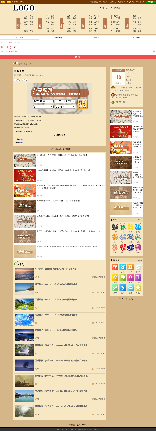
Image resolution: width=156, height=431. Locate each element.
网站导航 (68, 426)
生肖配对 (94, 16)
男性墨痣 (138, 20)
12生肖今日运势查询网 (79, 426)
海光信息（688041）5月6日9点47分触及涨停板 (56, 308)
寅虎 (130, 225)
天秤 (130, 276)
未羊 (138, 235)
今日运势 (21, 16)
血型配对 (94, 20)
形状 (21, 132)
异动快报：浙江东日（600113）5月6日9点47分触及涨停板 (61, 399)
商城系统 (141, 2)
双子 (130, 265)
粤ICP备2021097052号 (91, 422)
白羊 (115, 265)
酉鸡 (122, 246)
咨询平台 (131, 2)
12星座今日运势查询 (94, 426)
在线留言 (61, 426)
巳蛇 (122, 235)
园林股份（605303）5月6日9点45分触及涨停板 (56, 293)
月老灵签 (73, 16)
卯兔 (138, 225)
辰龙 (115, 235)
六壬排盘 (43, 24)
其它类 (19, 68)
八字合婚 (86, 16)
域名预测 (116, 24)
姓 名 (4, 36)
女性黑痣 (138, 24)
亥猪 (138, 246)
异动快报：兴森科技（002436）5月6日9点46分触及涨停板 (61, 354)
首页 (20, 57)
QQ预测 (107, 24)
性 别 (4, 40)
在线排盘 (37, 20)
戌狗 (130, 246)
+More (140, 98)
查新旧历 (113, 2)
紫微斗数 (51, 16)
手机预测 (108, 16)
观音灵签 (64, 16)
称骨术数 (29, 20)
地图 (102, 426)
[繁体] (22, 2)
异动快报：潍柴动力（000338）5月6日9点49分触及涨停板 (61, 338)
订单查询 (104, 2)
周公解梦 (29, 16)
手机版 (15, 2)
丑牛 (122, 225)
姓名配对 (86, 24)
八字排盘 (43, 16)
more (140, 213)
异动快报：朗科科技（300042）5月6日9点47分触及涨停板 (61, 369)
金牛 (122, 265)
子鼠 (115, 225)
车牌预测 (108, 20)
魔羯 (122, 286)
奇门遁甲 (51, 24)
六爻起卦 (43, 20)
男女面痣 (129, 24)
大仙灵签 (64, 20)
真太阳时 (122, 2)
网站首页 (15, 20)
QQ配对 (94, 24)
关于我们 (55, 426)
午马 (130, 235)
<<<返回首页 (93, 2)
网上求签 (58, 20)
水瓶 (130, 286)
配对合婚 (80, 20)
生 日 (4, 44)
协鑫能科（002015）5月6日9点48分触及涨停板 (56, 323)
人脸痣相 (129, 20)
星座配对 (86, 20)
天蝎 (138, 276)
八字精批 (21, 24)
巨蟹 (138, 265)
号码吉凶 (102, 20)
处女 (122, 276)
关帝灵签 (73, 20)
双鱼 (138, 286)
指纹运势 (129, 16)
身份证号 (116, 20)
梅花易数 (51, 20)
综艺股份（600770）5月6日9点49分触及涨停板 (56, 277)
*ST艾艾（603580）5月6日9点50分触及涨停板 (56, 262)
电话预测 (116, 16)
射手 (115, 286)
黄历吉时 (21, 20)
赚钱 (21, 136)
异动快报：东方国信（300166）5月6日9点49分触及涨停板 (61, 384)
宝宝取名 (29, 24)
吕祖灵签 (64, 24)
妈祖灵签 (73, 24)
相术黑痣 (123, 20)
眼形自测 (138, 16)
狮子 (115, 276)
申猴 (115, 246)
